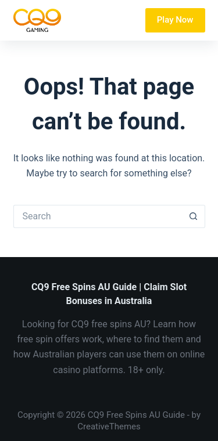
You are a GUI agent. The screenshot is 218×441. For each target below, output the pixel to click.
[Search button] (193, 216)
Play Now (175, 20)
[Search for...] (97, 216)
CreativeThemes (109, 426)
